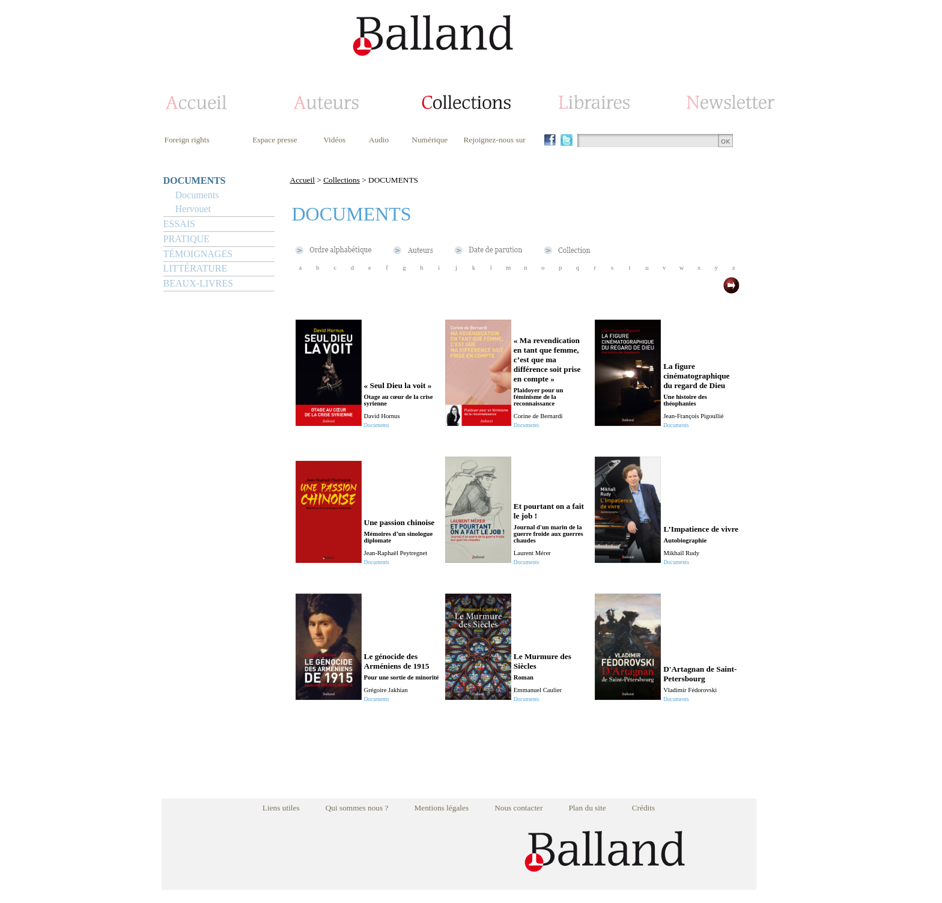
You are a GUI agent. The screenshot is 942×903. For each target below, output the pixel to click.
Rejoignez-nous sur (494, 139)
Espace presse (274, 139)
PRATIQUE (186, 239)
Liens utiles (281, 807)
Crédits (643, 807)
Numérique (430, 139)
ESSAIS (179, 224)
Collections (341, 179)
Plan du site (587, 807)
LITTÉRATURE (195, 268)
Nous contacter (518, 807)
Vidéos (334, 139)
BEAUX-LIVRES (198, 283)
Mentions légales (441, 807)
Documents (197, 195)
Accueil (302, 179)
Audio (379, 139)
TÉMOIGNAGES (198, 254)
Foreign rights (187, 139)
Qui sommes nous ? (357, 807)
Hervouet (193, 209)
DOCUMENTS (194, 180)
